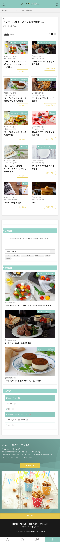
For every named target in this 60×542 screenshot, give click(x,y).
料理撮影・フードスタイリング (19, 414)
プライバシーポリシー (30, 527)
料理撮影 (8, 258)
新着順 (6, 34)
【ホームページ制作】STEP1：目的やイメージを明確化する (15, 169)
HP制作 (25, 147)
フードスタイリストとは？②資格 (43, 99)
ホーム (7, 539)
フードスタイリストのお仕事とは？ (43, 167)
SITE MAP (44, 524)
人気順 (12, 34)
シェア (22, 539)
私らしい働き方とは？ (13, 202)
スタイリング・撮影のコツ (19, 42)
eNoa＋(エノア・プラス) (36, 531)
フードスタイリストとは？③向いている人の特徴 (15, 99)
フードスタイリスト (27, 255)
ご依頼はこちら (30, 465)
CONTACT (33, 524)
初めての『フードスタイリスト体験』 (43, 133)
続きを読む (22, 71)
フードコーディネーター (12, 255)
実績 (53, 113)
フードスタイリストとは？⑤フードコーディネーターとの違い (15, 64)
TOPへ (52, 539)
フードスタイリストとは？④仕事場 (43, 62)
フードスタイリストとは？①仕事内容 (15, 133)
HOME (5, 10)
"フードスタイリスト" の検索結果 (21, 10)
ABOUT (35, 202)
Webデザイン (39, 255)
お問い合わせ (37, 539)
